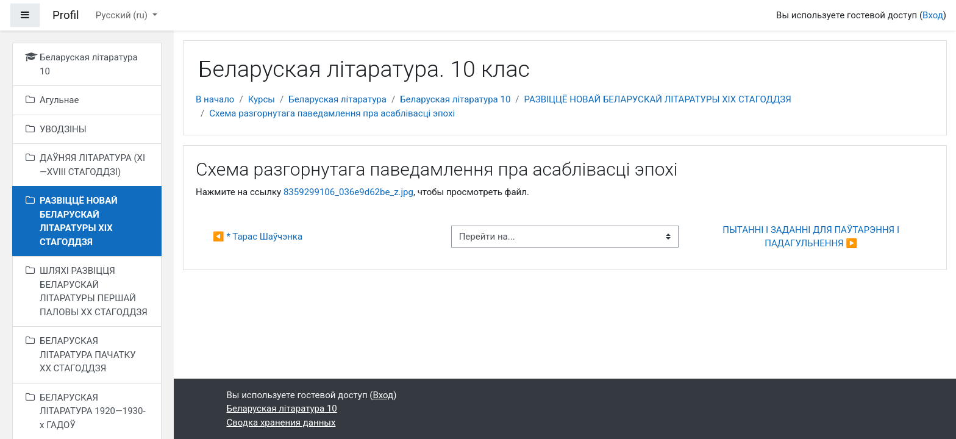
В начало (215, 99)
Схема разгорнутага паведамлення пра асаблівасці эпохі (332, 113)
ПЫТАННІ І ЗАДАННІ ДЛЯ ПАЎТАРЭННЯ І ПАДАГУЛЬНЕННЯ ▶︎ (811, 236)
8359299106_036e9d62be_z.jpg (348, 192)
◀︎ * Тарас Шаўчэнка (257, 236)
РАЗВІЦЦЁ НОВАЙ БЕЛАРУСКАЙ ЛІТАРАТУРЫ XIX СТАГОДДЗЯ (657, 99)
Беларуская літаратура (337, 99)
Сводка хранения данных (281, 422)
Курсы (261, 99)
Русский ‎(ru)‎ (123, 15)
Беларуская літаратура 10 (455, 99)
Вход (932, 15)
